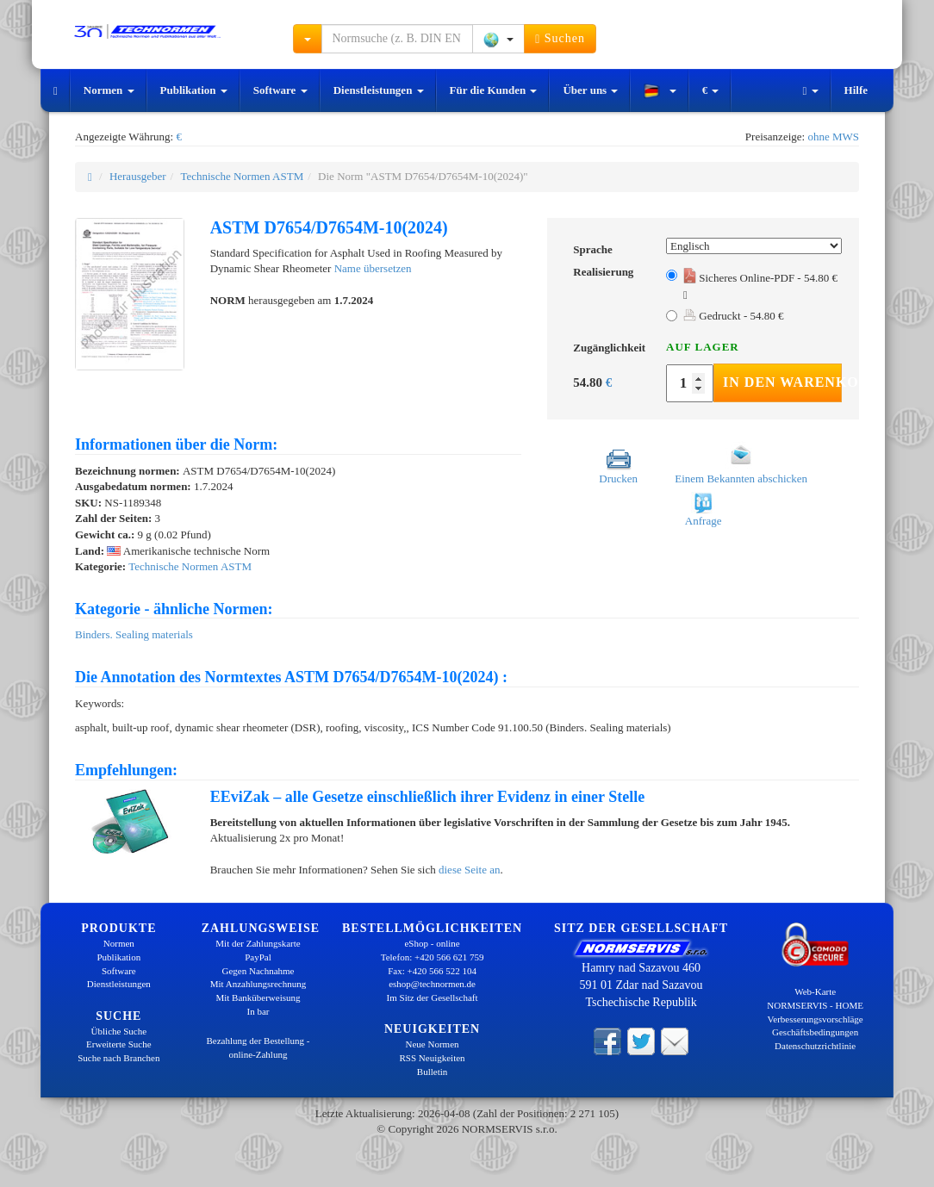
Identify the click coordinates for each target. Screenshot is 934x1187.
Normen (109, 90)
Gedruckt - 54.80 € (733, 315)
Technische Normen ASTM (241, 176)
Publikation (193, 90)
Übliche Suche (118, 1031)
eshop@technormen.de (432, 984)
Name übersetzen (373, 268)
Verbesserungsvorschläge (815, 1019)
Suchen (560, 39)
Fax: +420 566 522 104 (432, 971)
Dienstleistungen (378, 90)
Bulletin (432, 1071)
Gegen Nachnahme (257, 971)
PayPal (258, 957)
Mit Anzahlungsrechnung (258, 984)
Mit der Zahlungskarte (257, 943)
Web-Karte (815, 991)
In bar (258, 1011)
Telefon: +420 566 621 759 (432, 957)
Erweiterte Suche (118, 1044)
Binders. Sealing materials (134, 634)
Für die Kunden (494, 90)
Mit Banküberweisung (257, 997)
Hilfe (856, 90)
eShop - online (431, 943)
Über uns (590, 90)
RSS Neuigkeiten (432, 1058)
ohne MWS (833, 136)
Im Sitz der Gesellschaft (432, 997)
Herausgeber (137, 176)
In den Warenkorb (782, 382)
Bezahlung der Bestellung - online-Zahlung (257, 1047)
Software (280, 90)
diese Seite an (469, 869)
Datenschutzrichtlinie (815, 1046)
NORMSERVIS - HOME (815, 1005)
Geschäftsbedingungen (815, 1032)
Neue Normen (432, 1044)
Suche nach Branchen (118, 1058)
